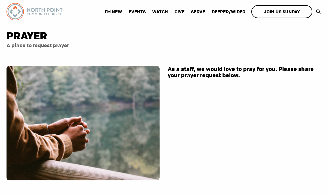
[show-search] (316, 11)
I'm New (113, 11)
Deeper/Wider (228, 11)
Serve (198, 11)
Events (137, 11)
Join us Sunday (282, 11)
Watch (160, 11)
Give (179, 11)
